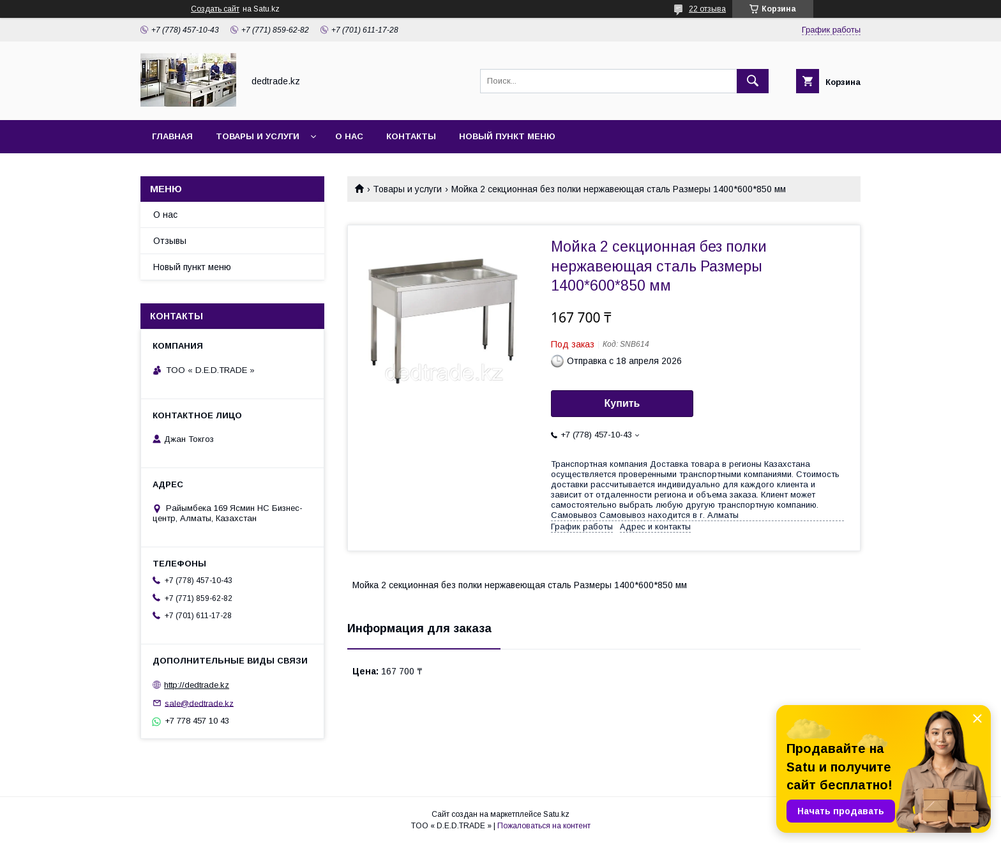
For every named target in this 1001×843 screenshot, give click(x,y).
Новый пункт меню (507, 136)
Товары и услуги (257, 136)
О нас (349, 136)
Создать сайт (215, 8)
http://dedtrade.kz (196, 685)
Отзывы (169, 241)
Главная (172, 136)
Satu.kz (556, 814)
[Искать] (753, 81)
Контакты (411, 136)
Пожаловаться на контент (544, 825)
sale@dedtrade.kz (199, 703)
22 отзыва (707, 8)
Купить (622, 403)
